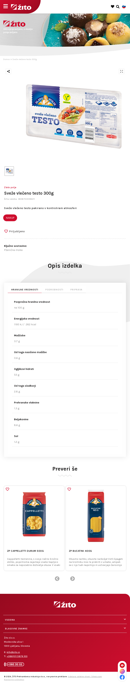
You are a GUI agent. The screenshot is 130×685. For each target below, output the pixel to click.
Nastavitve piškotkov (14, 680)
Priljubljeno (17, 231)
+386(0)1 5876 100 (17, 656)
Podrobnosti (54, 289)
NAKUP (10, 217)
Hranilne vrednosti (24, 289)
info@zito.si (13, 652)
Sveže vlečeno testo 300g (24, 59)
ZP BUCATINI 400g (80, 550)
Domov (6, 59)
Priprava (76, 289)
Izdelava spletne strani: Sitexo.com (85, 677)
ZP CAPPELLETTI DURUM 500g (25, 550)
